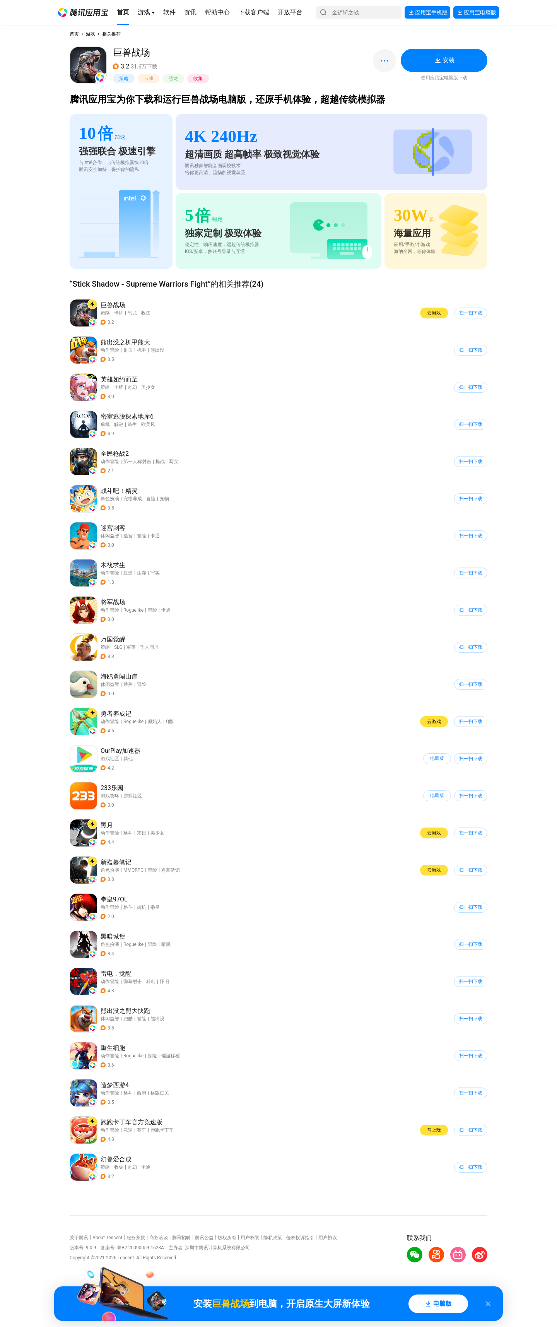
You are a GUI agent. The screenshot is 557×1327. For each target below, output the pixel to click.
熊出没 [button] (157, 350)
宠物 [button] (164, 498)
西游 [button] (141, 1093)
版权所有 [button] (227, 1237)
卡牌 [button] (148, 78)
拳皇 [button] (155, 907)
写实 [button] (173, 461)
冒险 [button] (150, 498)
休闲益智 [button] (110, 536)
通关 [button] (128, 684)
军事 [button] (131, 647)
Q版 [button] (170, 721)
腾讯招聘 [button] (181, 1237)
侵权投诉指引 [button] (300, 1237)
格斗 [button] (128, 833)
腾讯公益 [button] (204, 1237)
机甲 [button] (141, 350)
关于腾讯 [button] (79, 1237)
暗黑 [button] (166, 944)
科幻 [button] (150, 981)
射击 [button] (128, 350)
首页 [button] (74, 34)
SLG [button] (118, 647)
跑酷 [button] (128, 1018)
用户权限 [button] (250, 1237)
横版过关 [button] (159, 1093)
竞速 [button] (128, 1130)
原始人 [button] (155, 721)
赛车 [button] (141, 1130)
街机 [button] (141, 907)
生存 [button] (141, 573)
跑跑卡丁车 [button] (162, 1130)
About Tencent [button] (107, 1237)
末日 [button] (141, 833)
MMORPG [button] (133, 870)
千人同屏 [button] (149, 647)
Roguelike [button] (133, 610)
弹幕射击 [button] (132, 981)
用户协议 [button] (327, 1237)
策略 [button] (123, 78)
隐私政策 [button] (272, 1237)
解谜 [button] (118, 424)
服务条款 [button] (135, 1237)
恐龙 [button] (173, 78)
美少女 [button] (148, 387)
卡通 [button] (155, 536)
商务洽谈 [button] (158, 1237)
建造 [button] (128, 573)
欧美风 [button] (148, 424)
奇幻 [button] (132, 387)
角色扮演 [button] (110, 498)
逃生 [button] (132, 424)
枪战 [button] (160, 461)
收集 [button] (198, 78)
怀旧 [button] (164, 981)
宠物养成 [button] (132, 498)
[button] (83, 12)
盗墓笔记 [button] (170, 870)
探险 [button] (152, 1056)
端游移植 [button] (170, 1056)
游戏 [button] (90, 34)
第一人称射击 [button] (137, 461)
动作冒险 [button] (110, 350)
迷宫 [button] (128, 536)
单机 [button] (105, 424)
